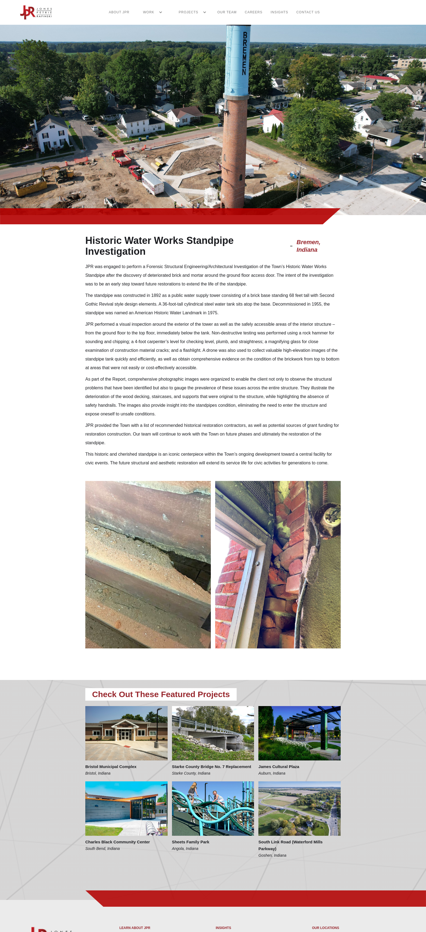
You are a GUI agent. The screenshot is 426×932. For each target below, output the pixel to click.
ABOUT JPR (119, 12)
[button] (150, 12)
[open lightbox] (148, 564)
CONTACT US (308, 12)
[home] (33, 12)
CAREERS (253, 12)
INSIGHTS (279, 12)
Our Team (227, 12)
